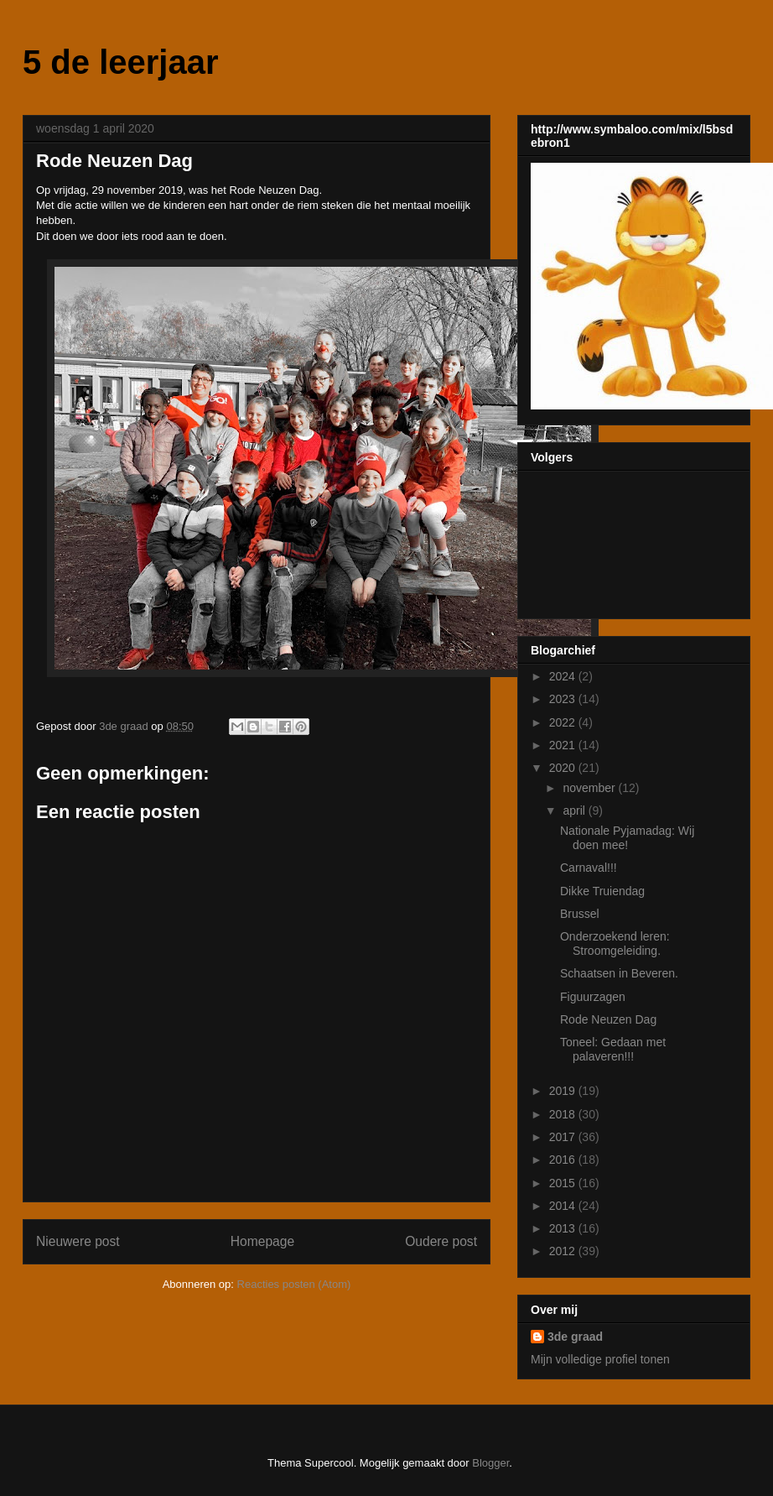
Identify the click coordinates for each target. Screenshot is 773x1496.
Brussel (579, 913)
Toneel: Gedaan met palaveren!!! (613, 1049)
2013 (563, 1228)
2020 (563, 767)
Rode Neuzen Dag (608, 1019)
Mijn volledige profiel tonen (600, 1359)
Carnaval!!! (588, 867)
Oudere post (441, 1241)
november (590, 788)
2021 (563, 745)
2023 (563, 699)
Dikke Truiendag (602, 891)
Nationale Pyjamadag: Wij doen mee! (627, 838)
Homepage (262, 1241)
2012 (563, 1251)
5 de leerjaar (121, 62)
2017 (563, 1137)
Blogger (490, 1463)
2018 (563, 1114)
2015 (563, 1183)
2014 (563, 1205)
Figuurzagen (592, 996)
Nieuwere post (78, 1241)
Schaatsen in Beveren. (619, 973)
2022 (563, 722)
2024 (563, 676)
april (575, 810)
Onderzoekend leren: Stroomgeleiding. (615, 943)
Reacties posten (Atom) (294, 1284)
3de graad (575, 1336)
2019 (563, 1090)
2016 (563, 1159)
